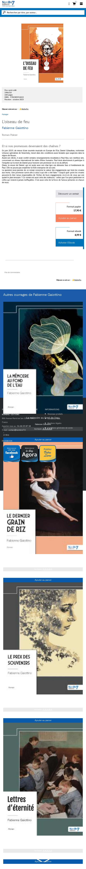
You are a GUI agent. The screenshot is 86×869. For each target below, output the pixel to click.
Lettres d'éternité (43, 839)
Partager (5, 114)
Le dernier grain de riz (43, 558)
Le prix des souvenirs (43, 698)
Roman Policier (10, 135)
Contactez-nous (54, 418)
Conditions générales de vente (60, 428)
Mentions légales (54, 423)
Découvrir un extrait (68, 193)
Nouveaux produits (55, 414)
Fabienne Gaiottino (15, 128)
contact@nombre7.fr (17, 430)
